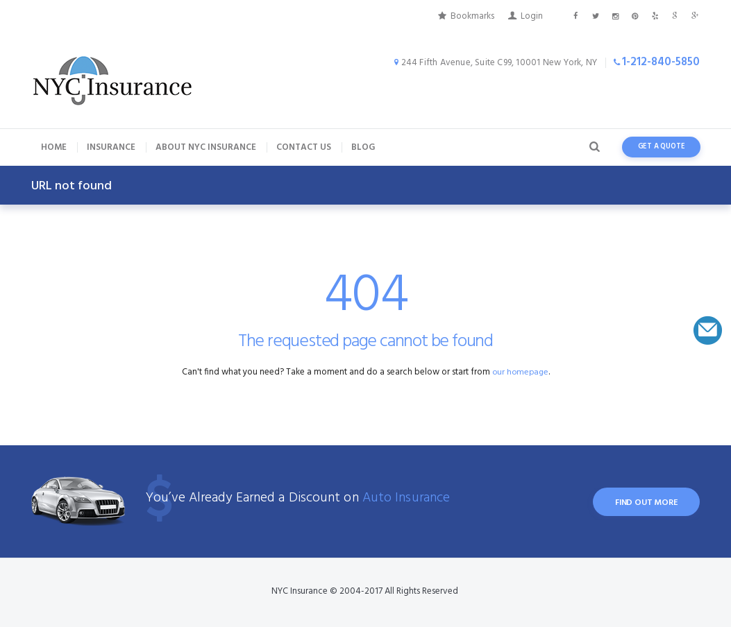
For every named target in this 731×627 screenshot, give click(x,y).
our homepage (520, 372)
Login (532, 16)
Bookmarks (472, 16)
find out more (643, 504)
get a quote (661, 147)
